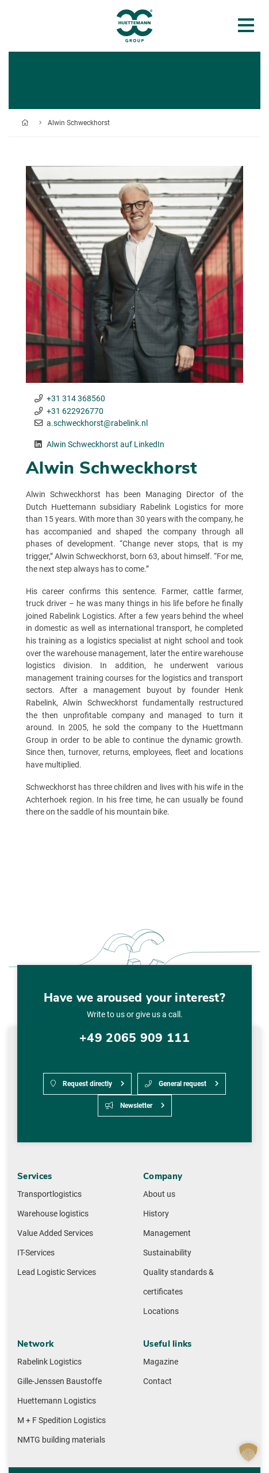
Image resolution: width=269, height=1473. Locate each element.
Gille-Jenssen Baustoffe (59, 1381)
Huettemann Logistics (56, 1401)
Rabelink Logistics (49, 1362)
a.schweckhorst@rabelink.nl (97, 423)
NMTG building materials (61, 1440)
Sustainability (167, 1253)
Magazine (160, 1362)
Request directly (81, 1084)
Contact (157, 1381)
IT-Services (36, 1253)
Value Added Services (55, 1233)
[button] (248, 1452)
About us (159, 1194)
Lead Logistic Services (56, 1272)
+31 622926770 (75, 411)
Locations (161, 1311)
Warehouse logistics (53, 1214)
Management (167, 1233)
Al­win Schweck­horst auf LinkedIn (105, 444)
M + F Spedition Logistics (61, 1420)
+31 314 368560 (76, 399)
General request (175, 1084)
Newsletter (128, 1106)
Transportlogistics (49, 1194)
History (156, 1214)
